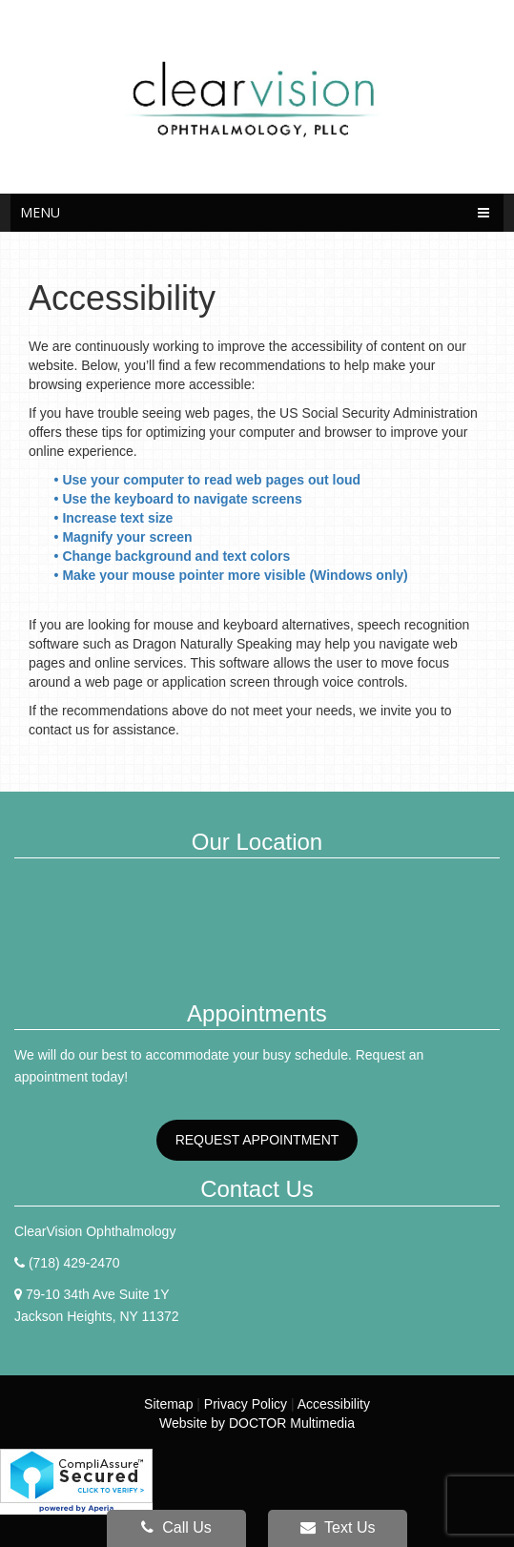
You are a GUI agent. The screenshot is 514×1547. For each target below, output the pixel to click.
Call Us (176, 1527)
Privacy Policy (245, 1404)
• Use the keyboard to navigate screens (180, 498)
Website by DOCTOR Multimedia (257, 1423)
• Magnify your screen (125, 537)
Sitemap (168, 1404)
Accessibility (334, 1404)
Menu (40, 212)
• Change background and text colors (174, 556)
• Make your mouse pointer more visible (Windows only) (231, 575)
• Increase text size (115, 518)
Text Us (338, 1527)
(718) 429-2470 (74, 1262)
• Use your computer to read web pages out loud (209, 479)
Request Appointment (257, 1139)
